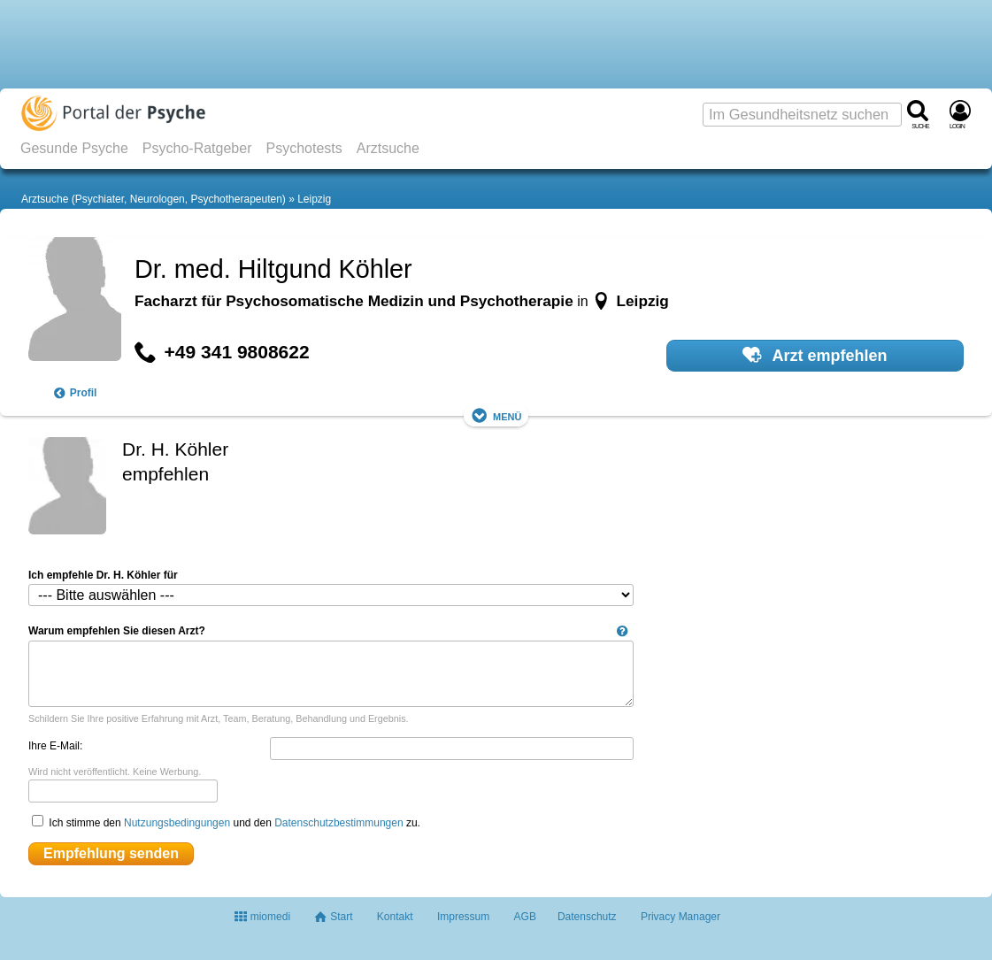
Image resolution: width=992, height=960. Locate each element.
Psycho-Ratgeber (197, 148)
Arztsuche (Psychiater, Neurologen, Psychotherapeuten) (153, 199)
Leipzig (314, 199)
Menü (496, 415)
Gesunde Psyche (74, 148)
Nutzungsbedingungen (177, 823)
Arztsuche (388, 148)
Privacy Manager (680, 916)
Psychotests (303, 148)
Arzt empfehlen (814, 355)
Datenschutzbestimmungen (338, 823)
